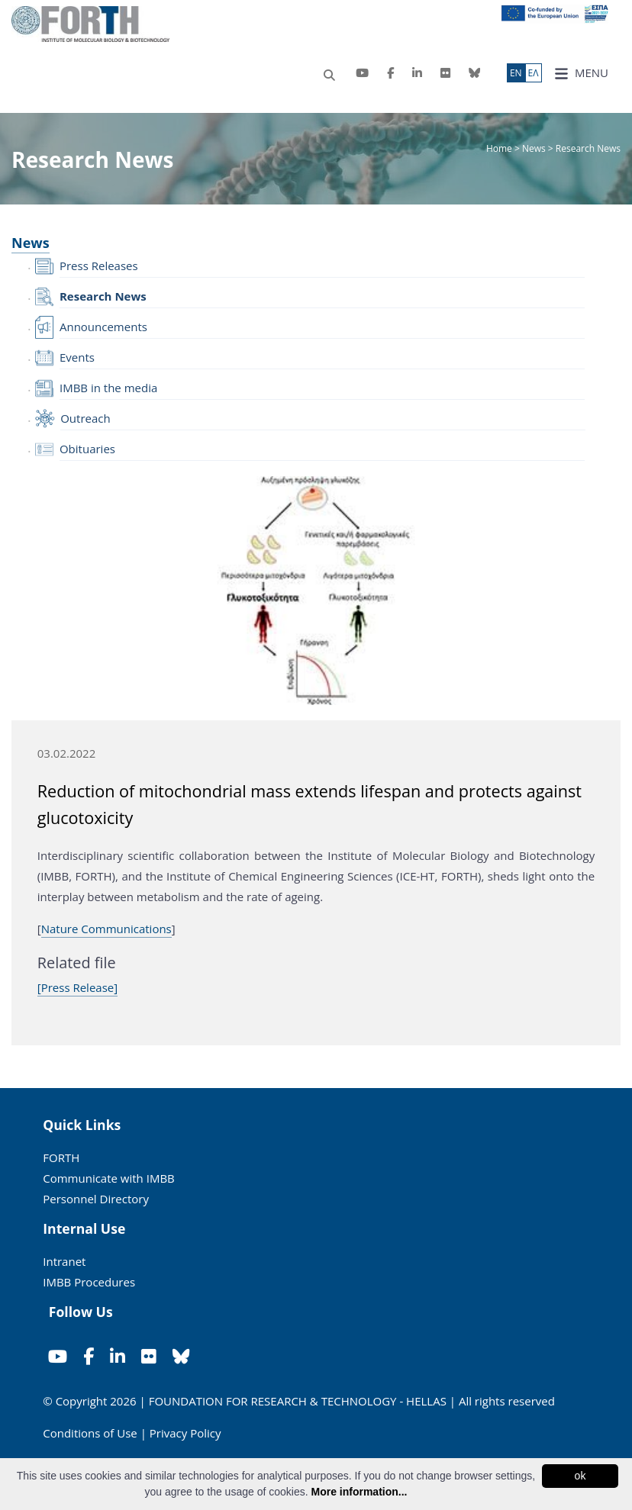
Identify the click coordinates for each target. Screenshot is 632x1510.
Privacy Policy (185, 1433)
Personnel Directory (96, 1198)
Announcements (103, 326)
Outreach (85, 418)
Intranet (64, 1261)
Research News (103, 296)
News (534, 148)
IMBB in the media (108, 387)
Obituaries (87, 448)
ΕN (516, 72)
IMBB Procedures (89, 1281)
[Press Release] (77, 987)
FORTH (61, 1157)
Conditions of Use (90, 1433)
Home (500, 148)
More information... (359, 1492)
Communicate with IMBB (109, 1178)
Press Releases (99, 265)
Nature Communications (106, 928)
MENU (581, 73)
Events (77, 357)
